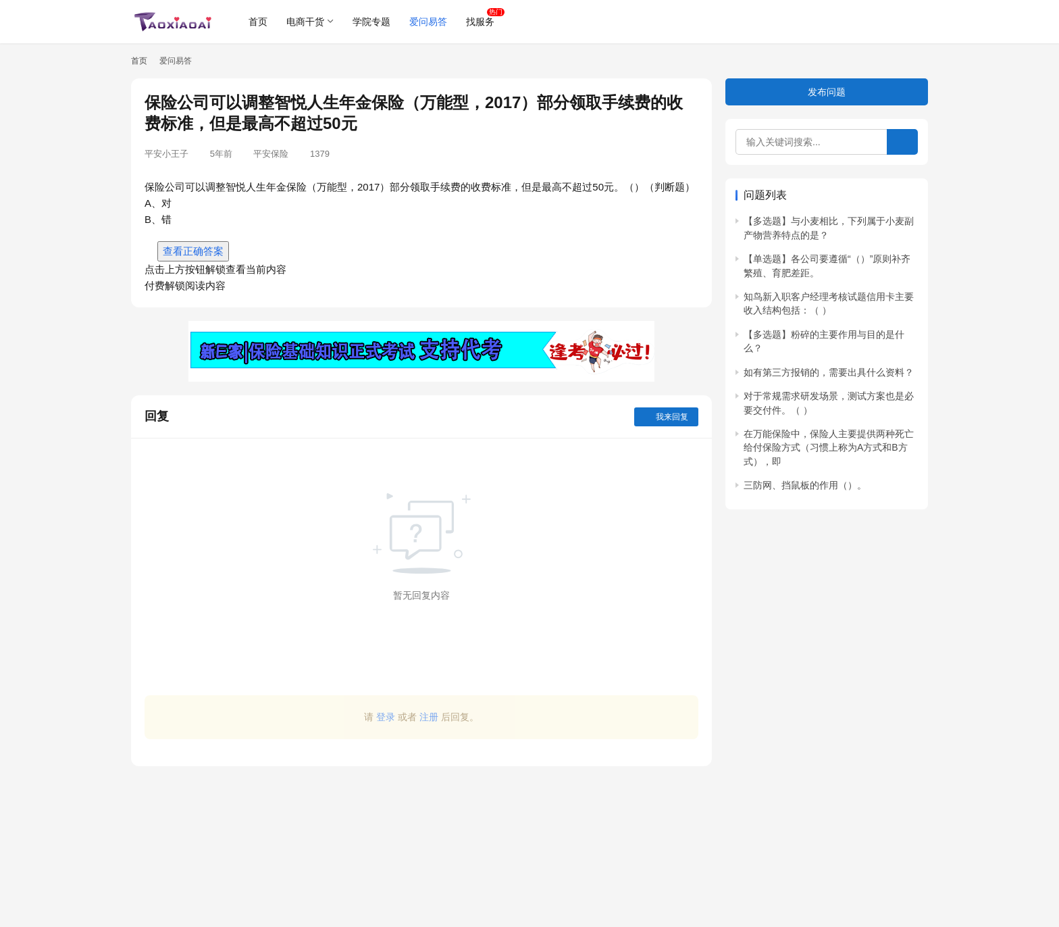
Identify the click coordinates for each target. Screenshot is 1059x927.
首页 (258, 21)
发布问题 (827, 91)
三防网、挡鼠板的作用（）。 (805, 485)
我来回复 (666, 417)
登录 (385, 716)
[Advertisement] (421, 840)
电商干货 (305, 21)
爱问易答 (428, 21)
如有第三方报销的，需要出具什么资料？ (829, 372)
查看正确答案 (193, 251)
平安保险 (270, 154)
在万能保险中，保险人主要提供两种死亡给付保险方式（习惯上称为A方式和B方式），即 (829, 447)
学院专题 (371, 21)
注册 (428, 716)
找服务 (480, 21)
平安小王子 (166, 154)
